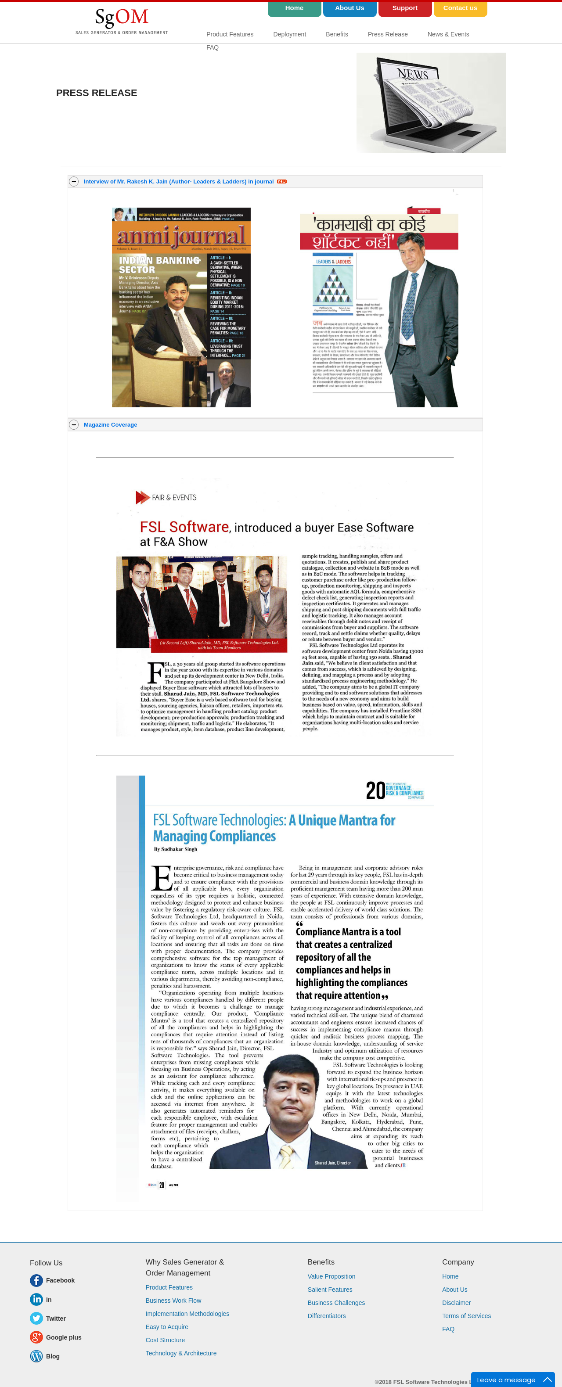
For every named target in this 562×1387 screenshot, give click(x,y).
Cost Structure (165, 1340)
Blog (53, 1356)
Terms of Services (466, 1315)
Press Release (388, 34)
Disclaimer (456, 1302)
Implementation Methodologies (188, 1313)
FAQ (212, 47)
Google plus (64, 1337)
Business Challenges (336, 1302)
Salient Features (330, 1289)
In (48, 1299)
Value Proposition (332, 1276)
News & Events (448, 34)
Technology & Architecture (181, 1353)
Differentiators (327, 1315)
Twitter (56, 1318)
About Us (455, 1289)
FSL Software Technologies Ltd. (436, 1382)
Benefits (337, 34)
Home (450, 1276)
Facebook (60, 1280)
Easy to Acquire (167, 1326)
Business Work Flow (174, 1300)
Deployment (290, 34)
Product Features (229, 34)
